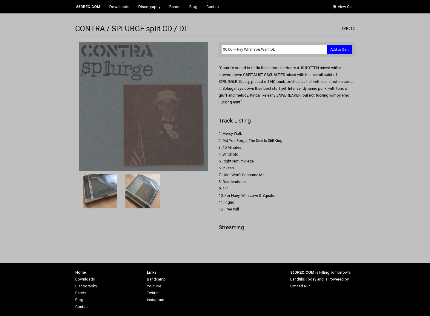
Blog (193, 6)
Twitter (153, 293)
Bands (174, 6)
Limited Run (300, 286)
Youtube (154, 286)
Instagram (155, 300)
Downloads (119, 6)
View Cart (343, 6)
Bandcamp (156, 279)
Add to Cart (339, 49)
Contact (213, 6)
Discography (149, 6)
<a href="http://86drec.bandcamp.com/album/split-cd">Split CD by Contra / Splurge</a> (287, 243)
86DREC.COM (88, 6)
